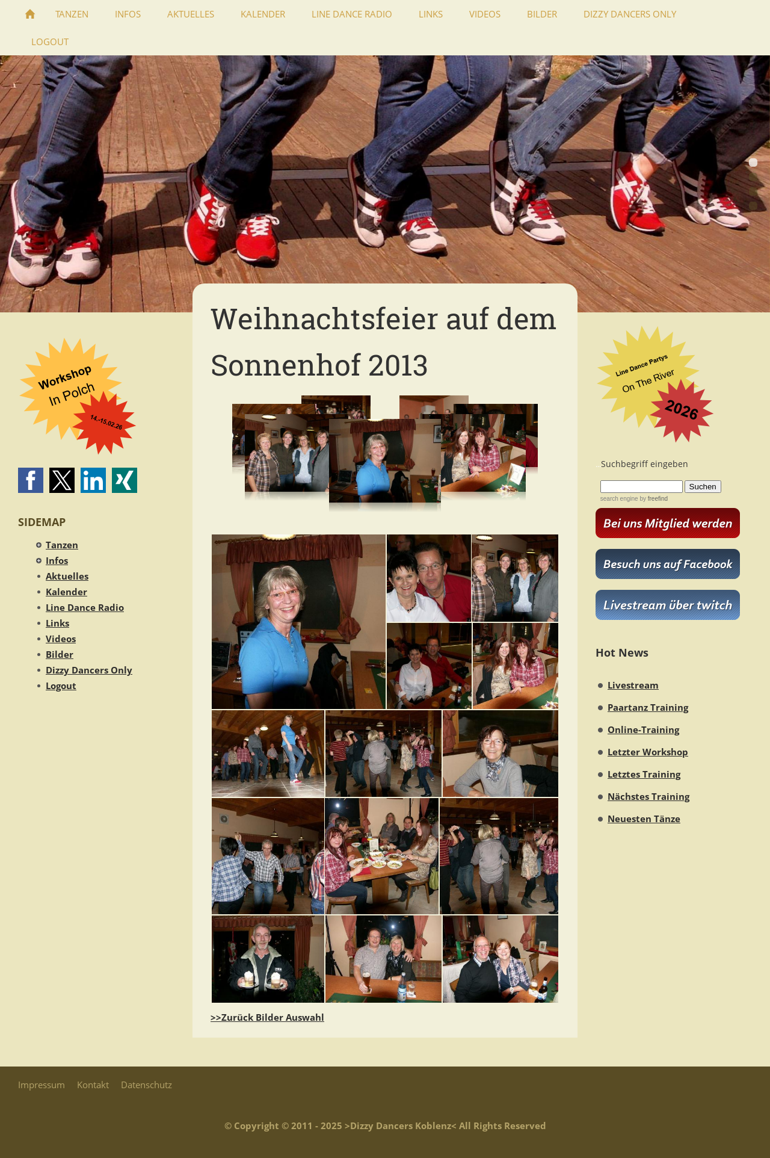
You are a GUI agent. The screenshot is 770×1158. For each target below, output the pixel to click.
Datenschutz (146, 1085)
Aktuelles (67, 576)
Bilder (59, 654)
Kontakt (93, 1085)
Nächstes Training (648, 796)
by (653, 498)
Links (57, 623)
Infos (57, 560)
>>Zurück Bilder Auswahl (267, 1017)
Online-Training (643, 729)
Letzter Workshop (648, 752)
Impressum (41, 1085)
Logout (61, 686)
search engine (619, 498)
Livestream (633, 685)
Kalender (66, 592)
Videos (61, 639)
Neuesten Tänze (644, 819)
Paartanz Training (648, 707)
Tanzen (62, 545)
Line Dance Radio (85, 607)
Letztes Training (644, 774)
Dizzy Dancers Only (89, 670)
